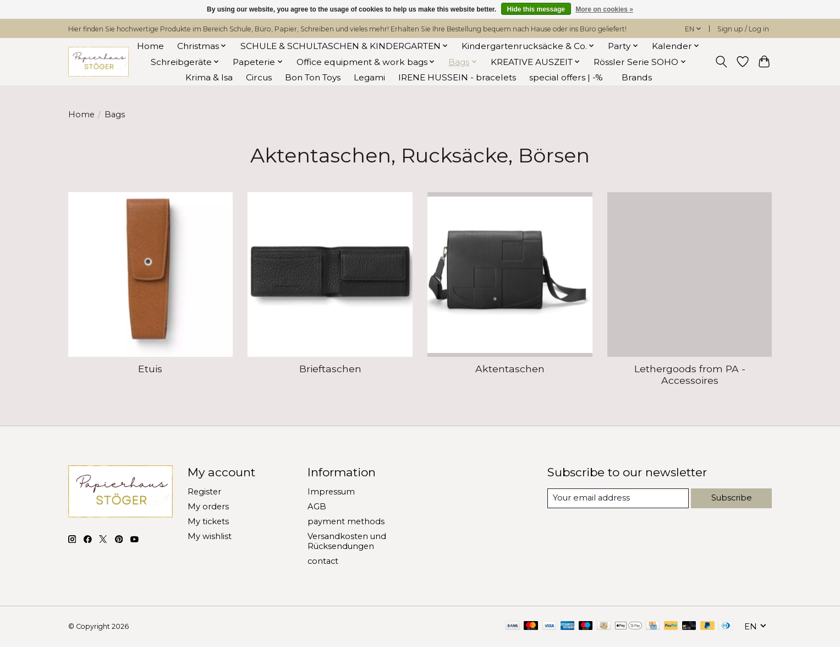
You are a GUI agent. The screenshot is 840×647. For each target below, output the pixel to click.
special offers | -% (566, 77)
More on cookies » (604, 9)
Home (150, 46)
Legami (369, 77)
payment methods (346, 521)
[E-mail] (618, 498)
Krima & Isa (209, 77)
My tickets (208, 521)
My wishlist (210, 536)
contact (323, 561)
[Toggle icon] (721, 62)
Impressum (331, 492)
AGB (317, 507)
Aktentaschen (510, 368)
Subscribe (732, 498)
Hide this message (536, 9)
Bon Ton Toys (313, 77)
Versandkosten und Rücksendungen (347, 541)
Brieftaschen (330, 368)
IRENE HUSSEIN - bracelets (457, 77)
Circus (259, 77)
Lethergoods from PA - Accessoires (689, 374)
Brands (637, 77)
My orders (208, 507)
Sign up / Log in (743, 29)
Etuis (150, 368)
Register (204, 492)
